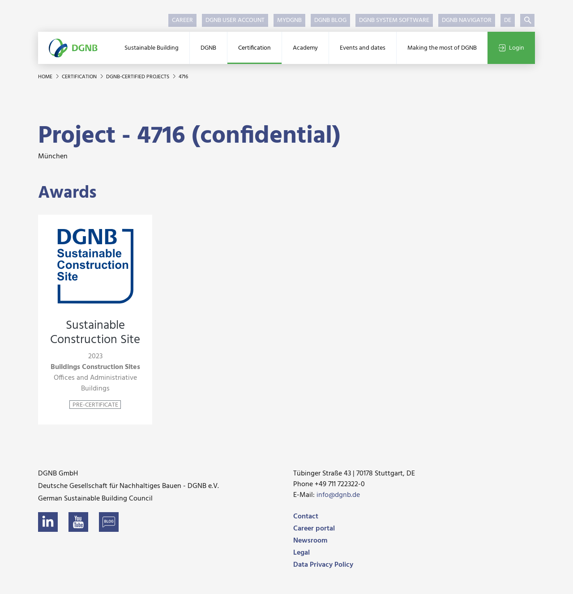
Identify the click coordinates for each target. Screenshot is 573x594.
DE (507, 20)
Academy (305, 48)
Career (182, 20)
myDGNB (289, 20)
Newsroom (310, 541)
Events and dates (362, 48)
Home (46, 76)
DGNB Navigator (467, 20)
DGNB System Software (394, 20)
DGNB (208, 48)
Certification (254, 48)
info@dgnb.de (338, 495)
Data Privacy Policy (323, 565)
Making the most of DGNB (442, 48)
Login (511, 48)
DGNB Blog (330, 20)
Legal (301, 553)
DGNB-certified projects (138, 76)
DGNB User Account (235, 20)
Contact (305, 516)
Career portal (314, 529)
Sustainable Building (151, 48)
